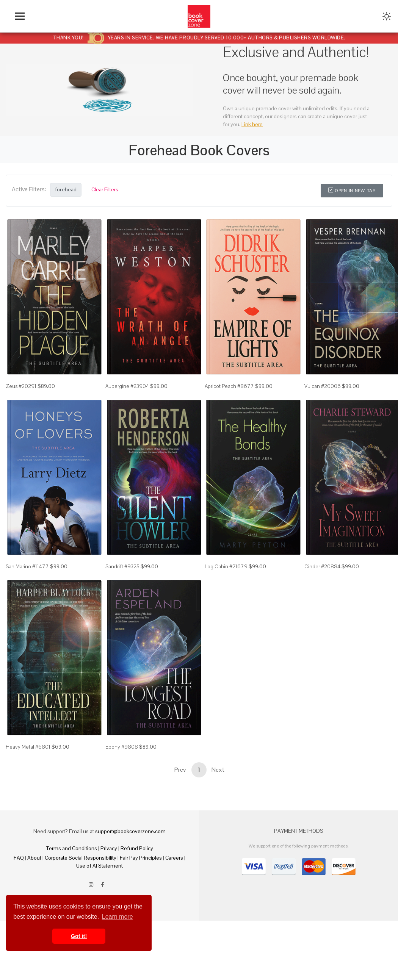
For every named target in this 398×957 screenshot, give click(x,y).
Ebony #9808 (121, 746)
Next (218, 770)
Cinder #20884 (322, 566)
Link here (252, 124)
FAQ (19, 857)
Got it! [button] (79, 936)
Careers (174, 857)
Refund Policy (137, 848)
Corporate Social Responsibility (80, 857)
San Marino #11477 (27, 566)
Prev (180, 770)
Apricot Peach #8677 (229, 386)
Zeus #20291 (21, 386)
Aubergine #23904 (127, 386)
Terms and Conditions (71, 848)
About (34, 857)
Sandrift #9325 (122, 566)
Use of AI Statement (99, 865)
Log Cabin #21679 (226, 566)
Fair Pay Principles (141, 857)
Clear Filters (104, 189)
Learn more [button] (117, 916)
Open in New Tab (352, 191)
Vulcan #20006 (322, 386)
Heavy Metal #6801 (28, 746)
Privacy (108, 848)
